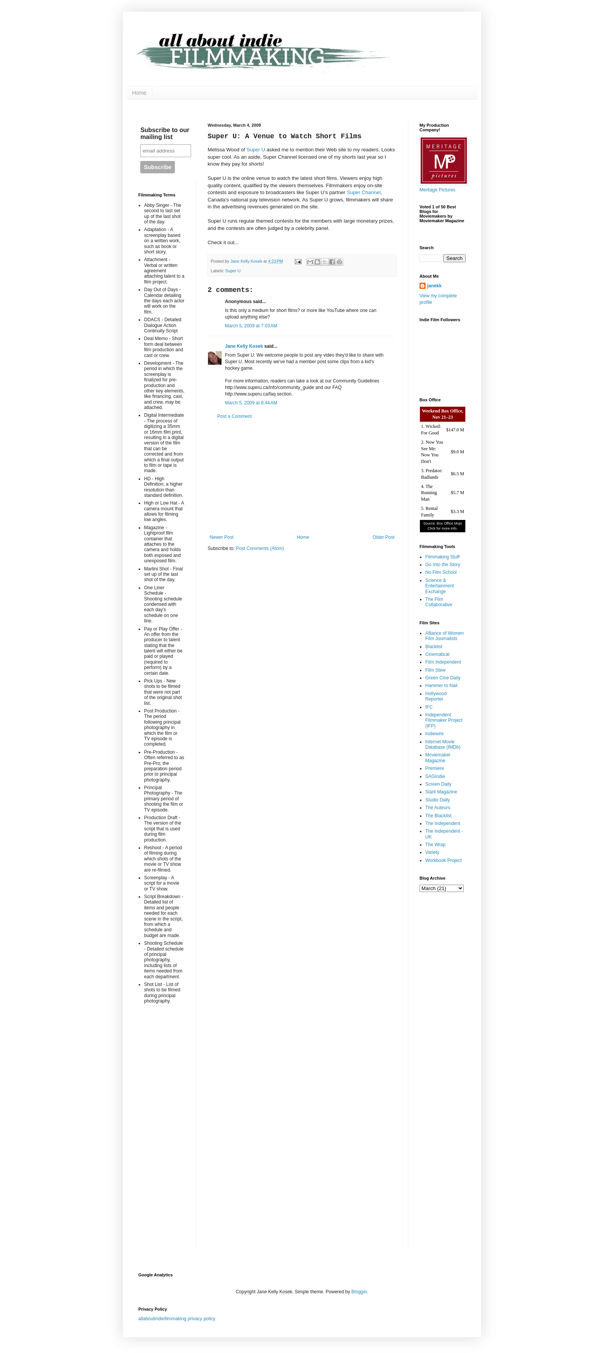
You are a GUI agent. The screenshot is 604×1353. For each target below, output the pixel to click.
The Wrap (435, 844)
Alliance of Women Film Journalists (444, 635)
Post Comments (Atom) (260, 548)
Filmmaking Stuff (442, 557)
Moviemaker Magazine (437, 757)
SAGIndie (435, 776)
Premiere (434, 768)
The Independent (442, 823)
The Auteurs (437, 807)
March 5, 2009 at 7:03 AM (251, 326)
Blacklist (433, 646)
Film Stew (435, 670)
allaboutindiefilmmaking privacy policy (176, 1318)
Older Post (383, 537)
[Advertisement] (302, 477)
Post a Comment (234, 416)
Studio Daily (437, 800)
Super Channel (364, 192)
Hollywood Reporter (435, 696)
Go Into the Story (442, 564)
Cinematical (437, 654)
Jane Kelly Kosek (244, 346)
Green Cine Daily (442, 678)
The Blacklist (438, 815)
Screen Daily (438, 784)
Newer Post (221, 537)
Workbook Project (443, 860)
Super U (256, 150)
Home (139, 93)
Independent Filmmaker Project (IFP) (444, 720)
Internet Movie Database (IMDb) (442, 744)
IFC (429, 707)
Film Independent (443, 662)
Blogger (359, 1291)
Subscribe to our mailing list (164, 133)
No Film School (440, 572)
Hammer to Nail (441, 685)
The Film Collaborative (438, 602)
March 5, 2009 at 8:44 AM (251, 403)
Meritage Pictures (437, 190)
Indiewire (434, 733)
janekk (434, 285)
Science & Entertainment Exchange (439, 586)
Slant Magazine (441, 792)
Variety (432, 852)
